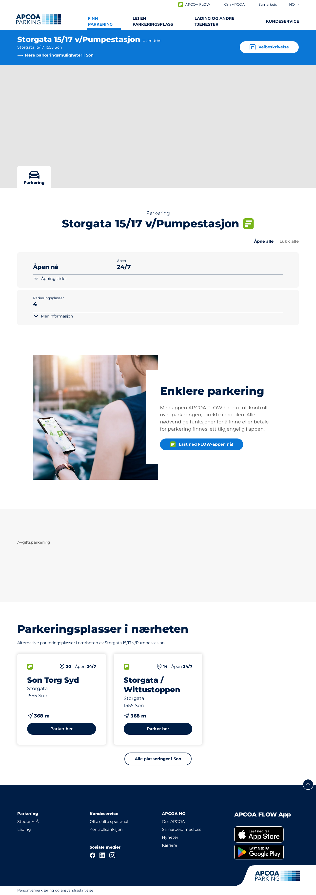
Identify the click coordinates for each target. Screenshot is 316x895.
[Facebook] (93, 855)
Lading (24, 829)
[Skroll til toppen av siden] (308, 784)
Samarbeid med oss (181, 829)
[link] (266, 834)
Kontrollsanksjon (106, 829)
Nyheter (170, 837)
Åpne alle (264, 241)
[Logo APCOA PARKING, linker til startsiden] (38, 19)
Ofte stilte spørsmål (109, 821)
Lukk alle (289, 241)
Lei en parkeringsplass (153, 21)
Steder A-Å (28, 821)
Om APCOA (173, 821)
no (294, 4)
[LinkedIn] (102, 855)
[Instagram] (112, 855)
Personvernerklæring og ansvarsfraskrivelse (55, 890)
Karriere (169, 845)
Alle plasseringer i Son (158, 758)
